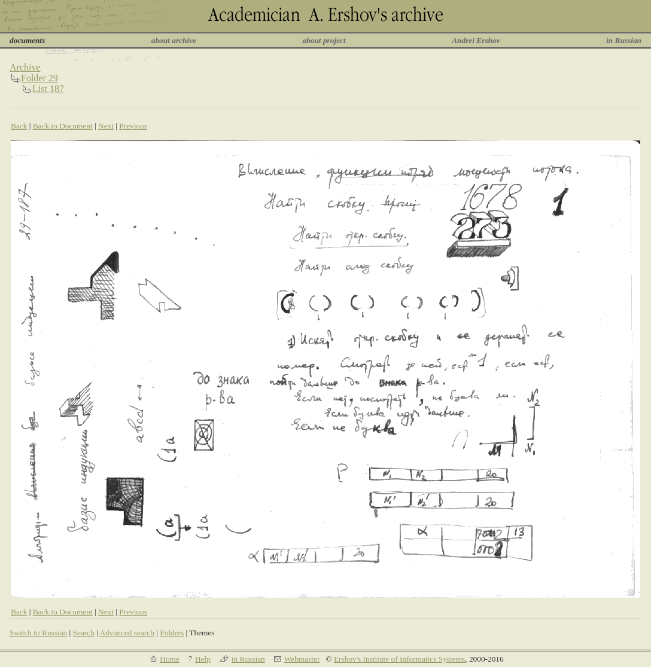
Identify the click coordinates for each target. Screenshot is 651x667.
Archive (25, 67)
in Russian (623, 40)
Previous (133, 125)
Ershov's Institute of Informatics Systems (399, 658)
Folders (172, 632)
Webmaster (302, 658)
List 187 (48, 89)
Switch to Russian (38, 632)
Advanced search (126, 632)
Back (19, 125)
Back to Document (63, 125)
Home (170, 658)
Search (84, 632)
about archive (173, 40)
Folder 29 (39, 78)
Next (106, 125)
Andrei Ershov (476, 40)
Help (203, 658)
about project (323, 40)
